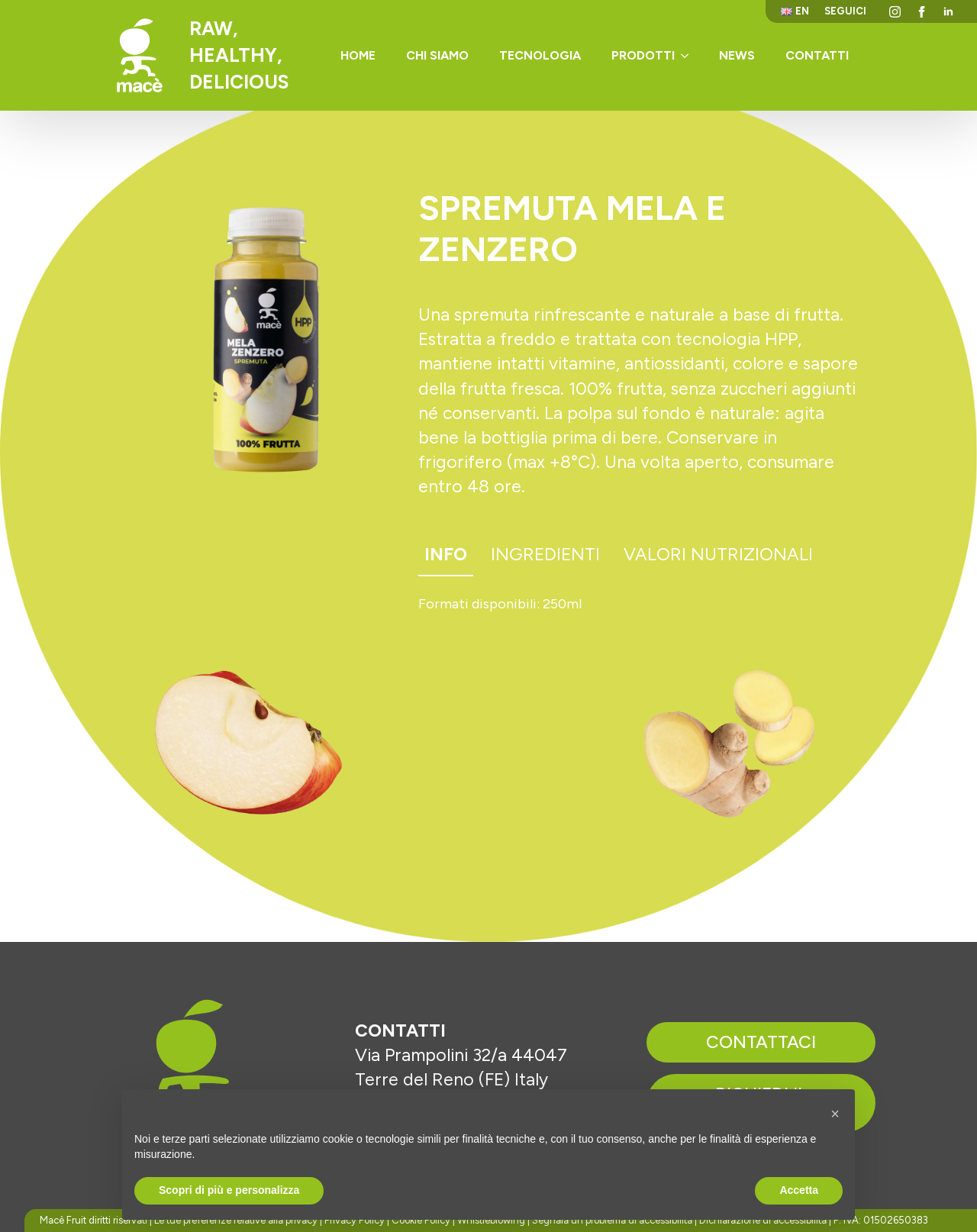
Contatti (817, 55)
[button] (835, 1113)
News (737, 55)
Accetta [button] (798, 1190)
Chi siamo (437, 55)
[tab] (445, 555)
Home (358, 55)
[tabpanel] (641, 604)
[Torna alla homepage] (139, 55)
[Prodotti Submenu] (689, 55)
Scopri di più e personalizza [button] (229, 1190)
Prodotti (643, 55)
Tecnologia (540, 55)
